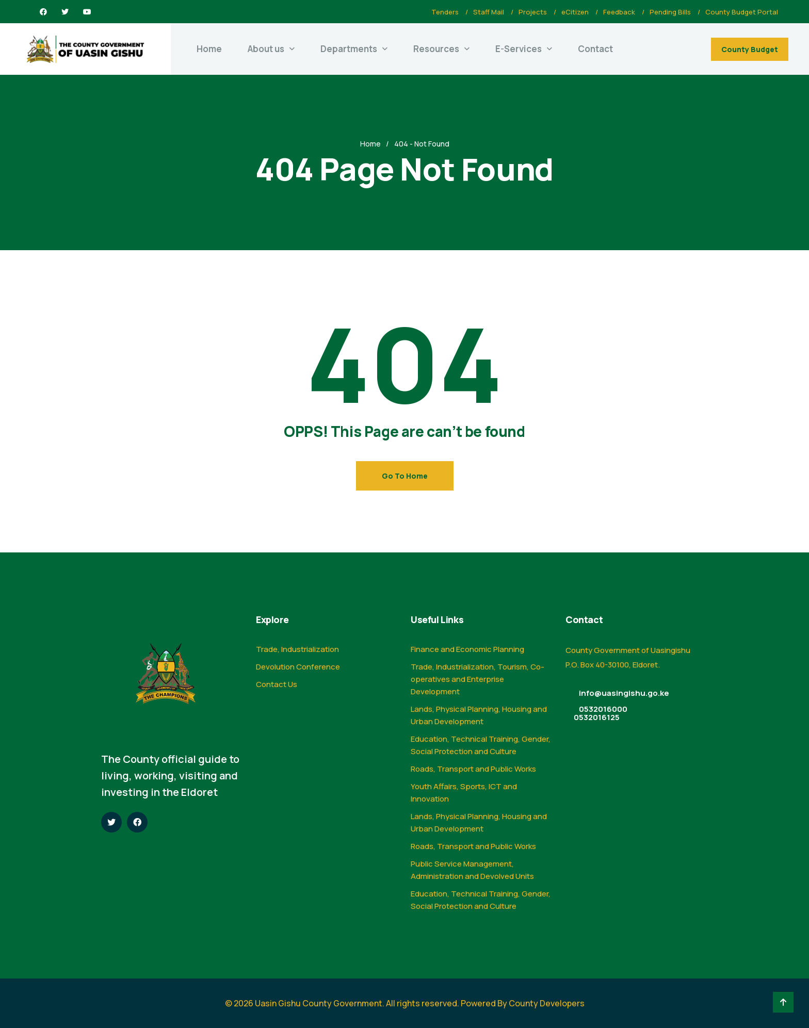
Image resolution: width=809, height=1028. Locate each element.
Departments (348, 49)
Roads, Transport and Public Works (473, 768)
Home (209, 49)
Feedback (619, 12)
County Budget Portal (741, 12)
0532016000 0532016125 (600, 713)
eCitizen (575, 12)
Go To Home (405, 476)
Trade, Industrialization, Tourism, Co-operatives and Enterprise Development (477, 679)
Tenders (445, 12)
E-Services (518, 49)
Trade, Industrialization (297, 649)
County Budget (749, 49)
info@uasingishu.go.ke (624, 693)
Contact (595, 49)
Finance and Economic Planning (467, 649)
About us (266, 49)
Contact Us (276, 684)
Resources (436, 49)
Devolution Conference (298, 666)
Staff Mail (488, 12)
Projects (533, 12)
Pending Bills (670, 12)
